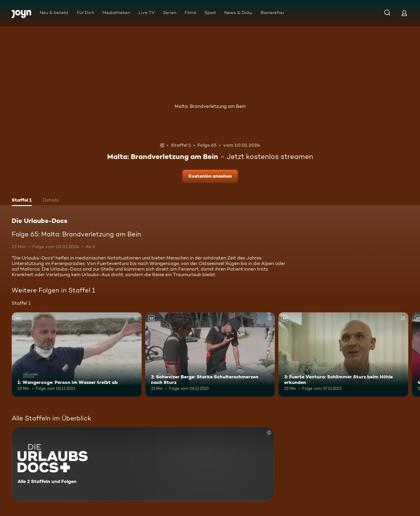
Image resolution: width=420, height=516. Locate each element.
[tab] (22, 200)
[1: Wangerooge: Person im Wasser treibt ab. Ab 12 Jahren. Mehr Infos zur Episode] (77, 354)
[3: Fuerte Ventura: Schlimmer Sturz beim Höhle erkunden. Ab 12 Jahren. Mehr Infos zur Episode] (343, 354)
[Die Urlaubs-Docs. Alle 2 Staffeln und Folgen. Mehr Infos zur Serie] (143, 464)
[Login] (404, 13)
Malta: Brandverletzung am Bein (210, 106)
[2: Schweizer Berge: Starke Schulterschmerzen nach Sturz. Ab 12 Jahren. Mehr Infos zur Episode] (210, 354)
